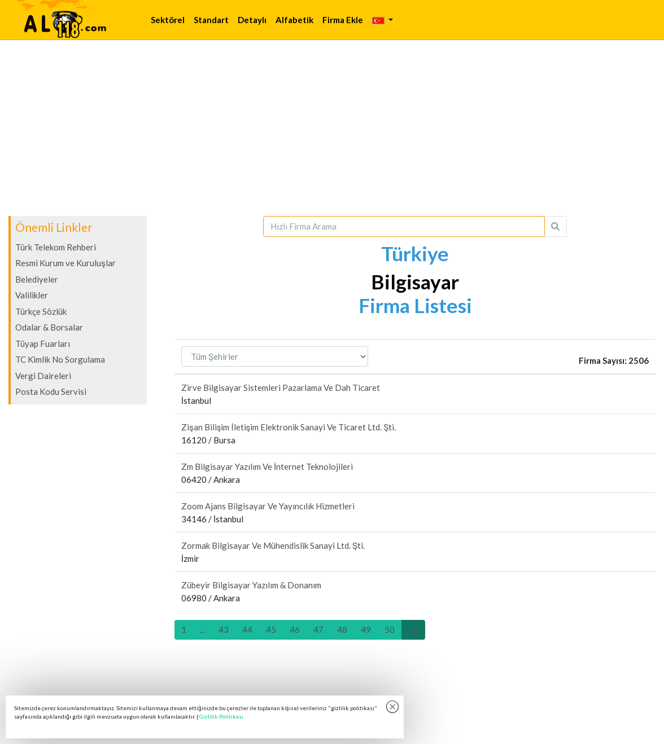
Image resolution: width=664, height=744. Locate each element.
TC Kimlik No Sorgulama (60, 359)
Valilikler (31, 295)
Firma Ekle (342, 20)
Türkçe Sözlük (41, 311)
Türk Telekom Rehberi (55, 247)
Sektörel (168, 20)
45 (271, 629)
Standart (211, 20)
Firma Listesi (415, 305)
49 (366, 629)
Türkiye (415, 253)
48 (342, 629)
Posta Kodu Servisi (50, 391)
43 (224, 629)
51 (413, 629)
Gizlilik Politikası (221, 716)
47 (318, 629)
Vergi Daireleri (43, 376)
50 (390, 629)
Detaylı (252, 20)
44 (247, 629)
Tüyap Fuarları (42, 343)
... (202, 629)
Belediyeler (36, 279)
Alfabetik (294, 20)
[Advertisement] (332, 128)
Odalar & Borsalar (49, 327)
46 (295, 629)
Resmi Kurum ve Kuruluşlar (65, 263)
